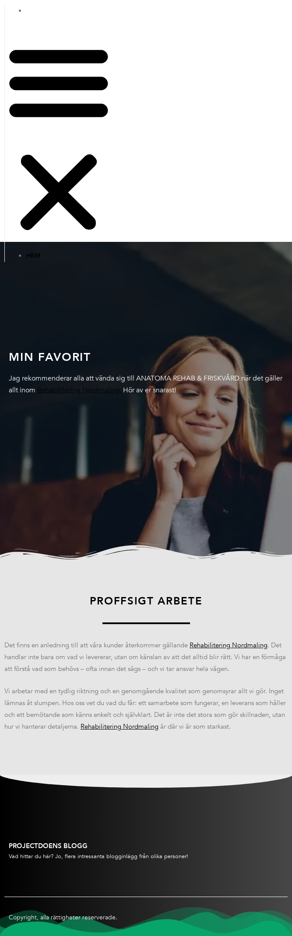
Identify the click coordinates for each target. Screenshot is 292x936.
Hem (42, 10)
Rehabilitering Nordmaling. (79, 390)
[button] (59, 139)
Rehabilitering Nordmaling (228, 645)
